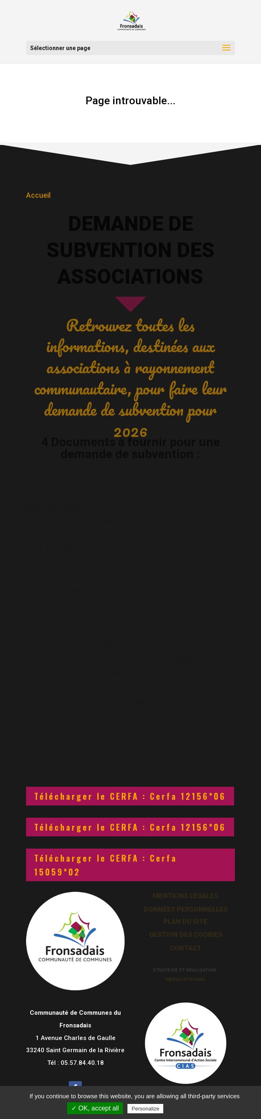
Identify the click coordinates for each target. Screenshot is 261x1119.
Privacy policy (184, 1108)
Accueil (38, 194)
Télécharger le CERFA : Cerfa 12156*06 (130, 796)
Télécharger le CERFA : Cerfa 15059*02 (105, 865)
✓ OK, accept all (95, 1108)
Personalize (145, 1109)
